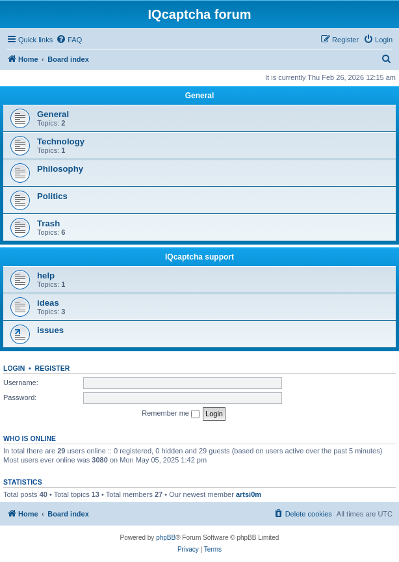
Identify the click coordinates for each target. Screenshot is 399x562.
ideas (48, 303)
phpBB (165, 537)
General (199, 95)
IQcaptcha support (199, 256)
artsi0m (248, 494)
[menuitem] (69, 39)
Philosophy (60, 169)
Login (14, 368)
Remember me (171, 413)
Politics (52, 196)
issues (50, 330)
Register (52, 368)
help (46, 275)
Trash (48, 223)
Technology (60, 141)
